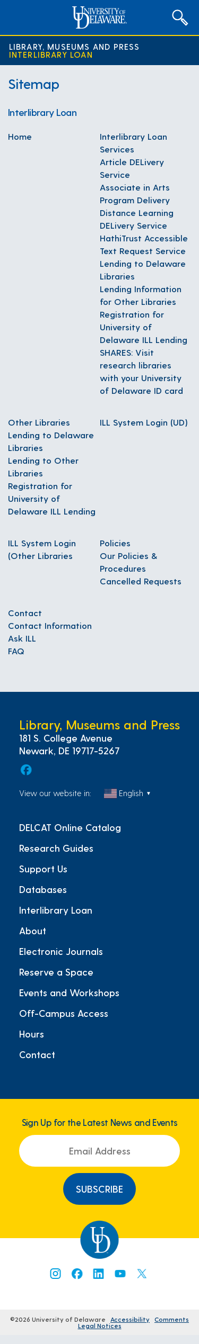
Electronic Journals (61, 951)
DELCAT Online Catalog (70, 827)
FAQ (16, 650)
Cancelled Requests (140, 580)
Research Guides (56, 848)
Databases (43, 889)
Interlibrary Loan (51, 54)
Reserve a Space (56, 972)
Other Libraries (39, 422)
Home (20, 136)
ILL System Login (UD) (144, 422)
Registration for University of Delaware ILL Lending (143, 327)
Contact (25, 612)
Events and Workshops (69, 992)
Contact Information (50, 625)
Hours (31, 1034)
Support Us (43, 868)
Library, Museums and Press (74, 46)
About (32, 930)
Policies (115, 542)
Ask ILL (22, 638)
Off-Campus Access (63, 1013)
